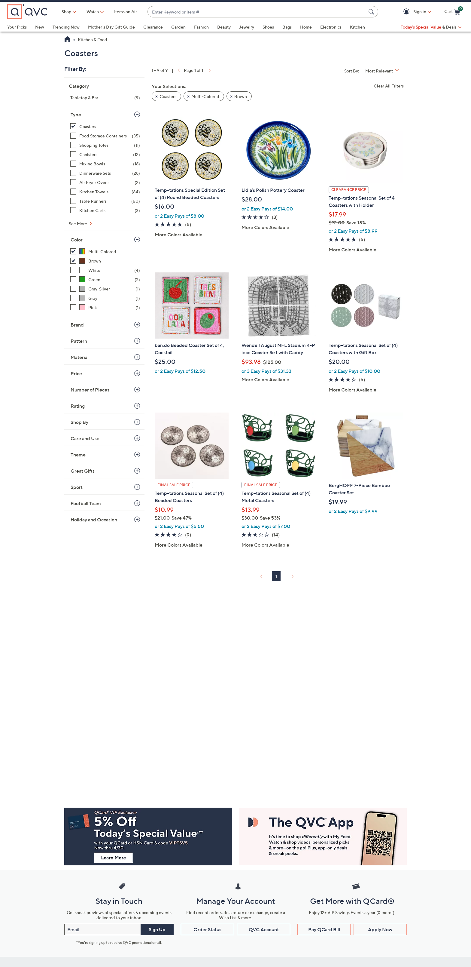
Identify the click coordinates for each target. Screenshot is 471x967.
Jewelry (246, 26)
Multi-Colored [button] (205, 96)
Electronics (331, 26)
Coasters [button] (168, 96)
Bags (287, 26)
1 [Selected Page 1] (276, 576)
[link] (178, 70)
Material (80, 357)
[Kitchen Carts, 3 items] (105, 210)
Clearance (153, 26)
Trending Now (66, 26)
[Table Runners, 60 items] (105, 201)
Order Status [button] (207, 929)
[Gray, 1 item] (105, 298)
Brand (77, 325)
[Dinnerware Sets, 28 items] (105, 173)
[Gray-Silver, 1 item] (105, 289)
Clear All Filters (389, 85)
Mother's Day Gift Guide (111, 26)
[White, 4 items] (105, 270)
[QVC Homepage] (67, 40)
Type (76, 115)
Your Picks (17, 26)
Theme (78, 455)
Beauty (224, 26)
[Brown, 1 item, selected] (105, 261)
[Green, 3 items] (105, 279)
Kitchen (357, 26)
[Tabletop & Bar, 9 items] (105, 97)
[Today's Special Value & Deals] (431, 27)
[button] (407, 12)
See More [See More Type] (78, 223)
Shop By (79, 422)
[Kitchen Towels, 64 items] (105, 192)
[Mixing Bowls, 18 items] (105, 164)
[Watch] (93, 12)
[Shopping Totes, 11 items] (105, 145)
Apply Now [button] (380, 929)
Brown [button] (240, 96)
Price (76, 373)
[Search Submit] (372, 11)
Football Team (86, 503)
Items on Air (125, 11)
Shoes (268, 26)
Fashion (201, 26)
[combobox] (257, 11)
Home (306, 26)
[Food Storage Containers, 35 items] (105, 136)
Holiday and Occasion (94, 520)
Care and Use (85, 438)
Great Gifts (83, 471)
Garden (178, 26)
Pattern (79, 341)
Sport (77, 487)
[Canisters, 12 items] (105, 154)
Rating (78, 406)
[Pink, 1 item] (105, 307)
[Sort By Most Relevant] (384, 70)
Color (77, 240)
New (39, 26)
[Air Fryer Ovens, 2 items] (105, 182)
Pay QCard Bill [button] (324, 929)
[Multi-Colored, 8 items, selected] (105, 251)
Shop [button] (66, 11)
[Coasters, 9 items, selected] (105, 126)
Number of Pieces (90, 390)
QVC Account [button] (264, 929)
